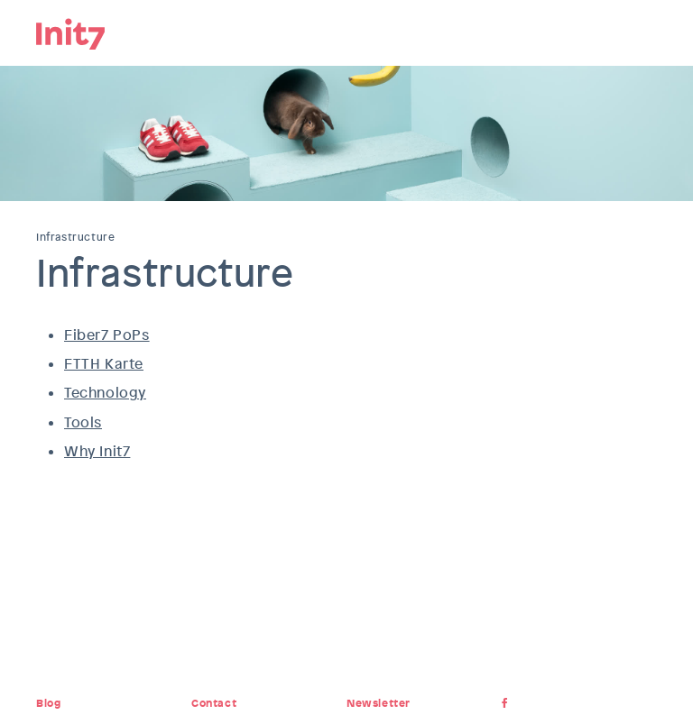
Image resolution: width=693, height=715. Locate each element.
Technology (105, 392)
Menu (643, 31)
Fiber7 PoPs (107, 334)
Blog (48, 703)
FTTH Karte (103, 363)
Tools (83, 422)
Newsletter (378, 703)
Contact (213, 703)
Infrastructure (75, 237)
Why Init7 (97, 451)
